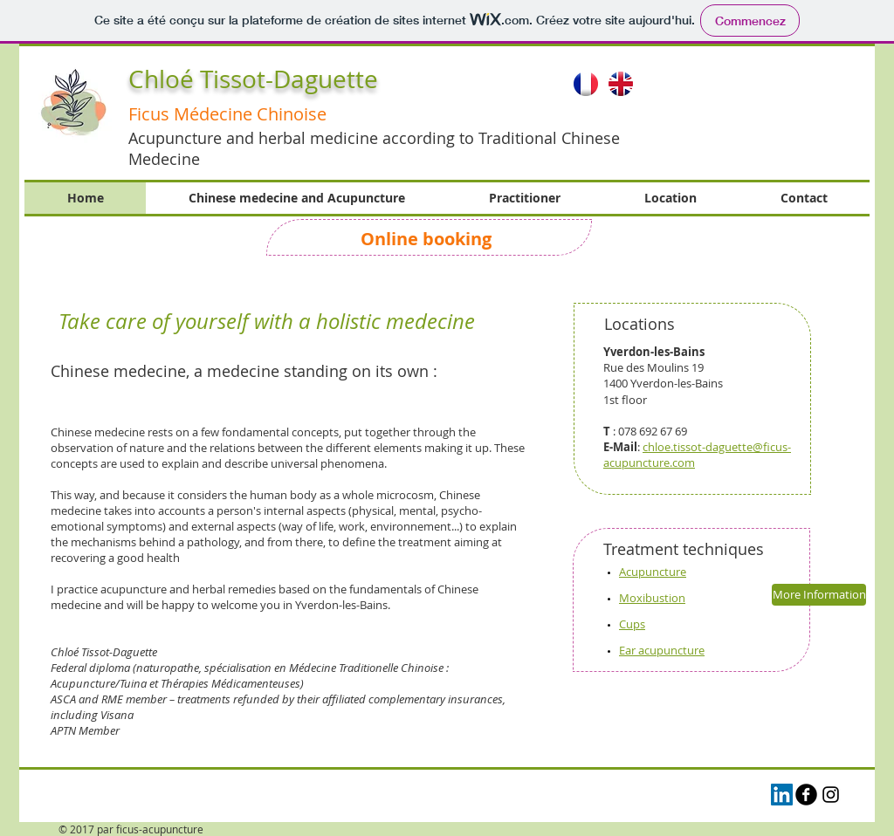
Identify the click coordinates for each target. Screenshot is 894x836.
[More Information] (819, 595)
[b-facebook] (806, 794)
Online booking (428, 238)
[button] (737, 102)
